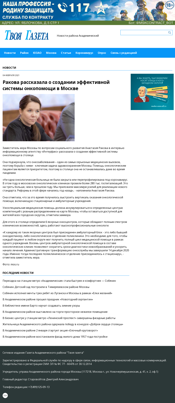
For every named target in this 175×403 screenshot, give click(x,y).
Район (24, 53)
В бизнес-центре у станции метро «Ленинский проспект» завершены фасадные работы (59, 318)
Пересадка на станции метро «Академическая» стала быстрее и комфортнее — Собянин (59, 281)
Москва (51, 53)
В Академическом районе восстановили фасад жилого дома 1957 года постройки (55, 336)
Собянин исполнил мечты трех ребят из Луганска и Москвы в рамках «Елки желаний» (57, 293)
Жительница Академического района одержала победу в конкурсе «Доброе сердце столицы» (63, 324)
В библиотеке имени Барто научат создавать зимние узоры (41, 305)
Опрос (102, 53)
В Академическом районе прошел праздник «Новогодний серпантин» (48, 299)
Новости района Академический (78, 35)
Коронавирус (84, 53)
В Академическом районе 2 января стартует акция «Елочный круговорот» (50, 330)
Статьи (66, 53)
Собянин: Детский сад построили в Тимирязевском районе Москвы (46, 287)
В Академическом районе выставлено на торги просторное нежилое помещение (55, 312)
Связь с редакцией (124, 53)
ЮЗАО (37, 53)
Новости (10, 53)
